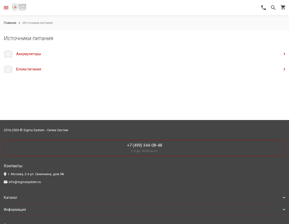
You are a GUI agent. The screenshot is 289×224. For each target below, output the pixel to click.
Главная (10, 23)
